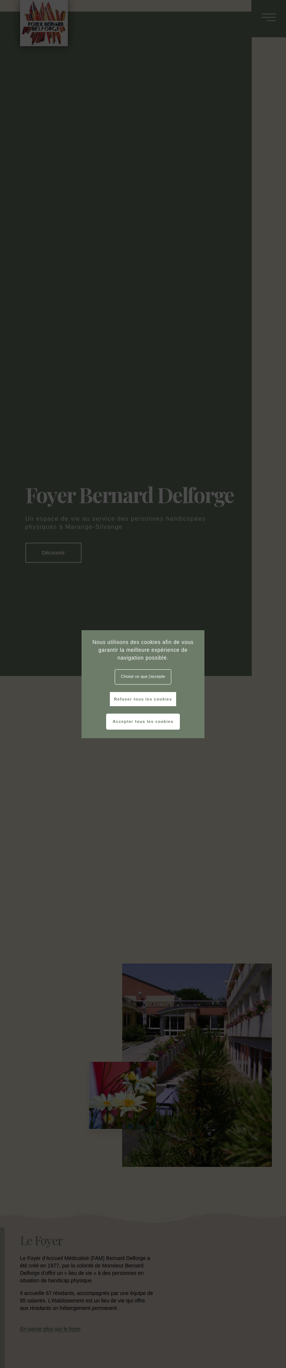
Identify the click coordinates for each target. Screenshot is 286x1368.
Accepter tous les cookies (142, 721)
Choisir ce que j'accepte (143, 676)
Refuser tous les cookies (143, 699)
